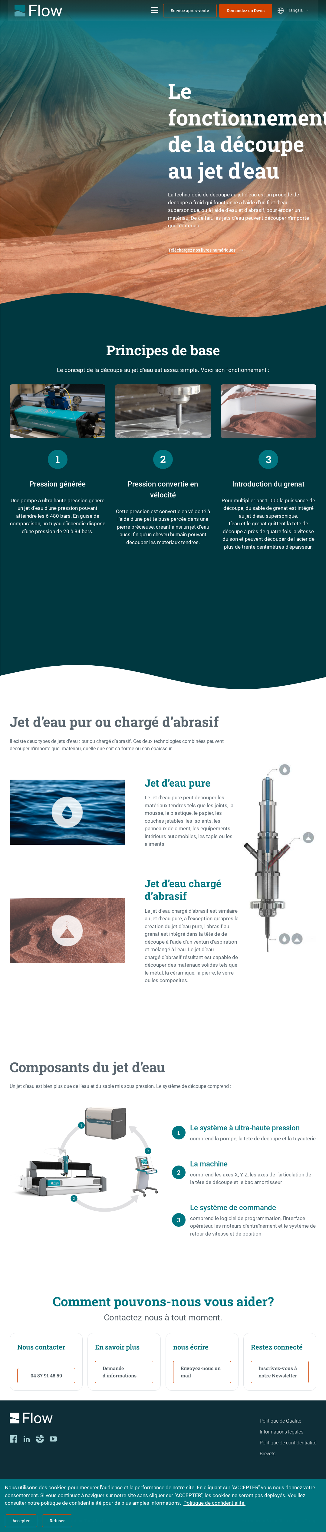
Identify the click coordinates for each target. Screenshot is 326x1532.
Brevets (267, 1454)
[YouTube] (53, 1439)
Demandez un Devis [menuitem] (246, 10)
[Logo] (69, 1419)
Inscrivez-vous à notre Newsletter (277, 1372)
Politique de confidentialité (288, 1443)
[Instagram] (40, 1439)
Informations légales (281, 1432)
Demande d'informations (120, 1372)
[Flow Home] (38, 11)
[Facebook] (13, 1439)
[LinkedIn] (26, 1439)
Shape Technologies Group (291, 1520)
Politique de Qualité (280, 1421)
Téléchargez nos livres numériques (201, 250)
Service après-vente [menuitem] (190, 10)
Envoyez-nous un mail (201, 1372)
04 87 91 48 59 (46, 1375)
